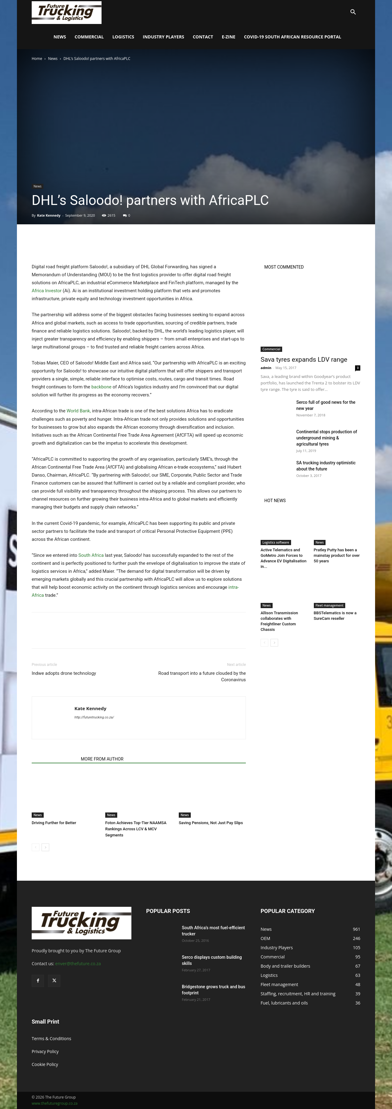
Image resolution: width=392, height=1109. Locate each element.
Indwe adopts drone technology (64, 673)
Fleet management (330, 605)
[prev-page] (35, 847)
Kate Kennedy (48, 215)
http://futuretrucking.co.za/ (94, 717)
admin (266, 367)
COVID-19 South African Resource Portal (292, 37)
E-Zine (228, 37)
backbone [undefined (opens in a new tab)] (101, 387)
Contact (203, 37)
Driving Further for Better (54, 822)
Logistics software (275, 542)
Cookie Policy (45, 1064)
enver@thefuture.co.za (78, 963)
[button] (353, 13)
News (60, 37)
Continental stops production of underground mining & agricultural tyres (326, 437)
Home (37, 58)
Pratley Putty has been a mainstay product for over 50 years (337, 555)
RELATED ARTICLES (54, 759)
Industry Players (163, 37)
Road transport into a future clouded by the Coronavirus (202, 676)
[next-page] (45, 847)
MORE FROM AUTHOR (102, 759)
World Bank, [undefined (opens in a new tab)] (79, 411)
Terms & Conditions (51, 1038)
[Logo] (67, 12)
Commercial (89, 37)
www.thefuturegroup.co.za (55, 1103)
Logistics (123, 37)
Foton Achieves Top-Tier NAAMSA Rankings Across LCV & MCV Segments (135, 828)
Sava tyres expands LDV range (304, 359)
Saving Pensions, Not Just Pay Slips (211, 822)
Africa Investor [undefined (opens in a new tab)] (47, 290)
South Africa (91, 555)
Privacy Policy (45, 1051)
